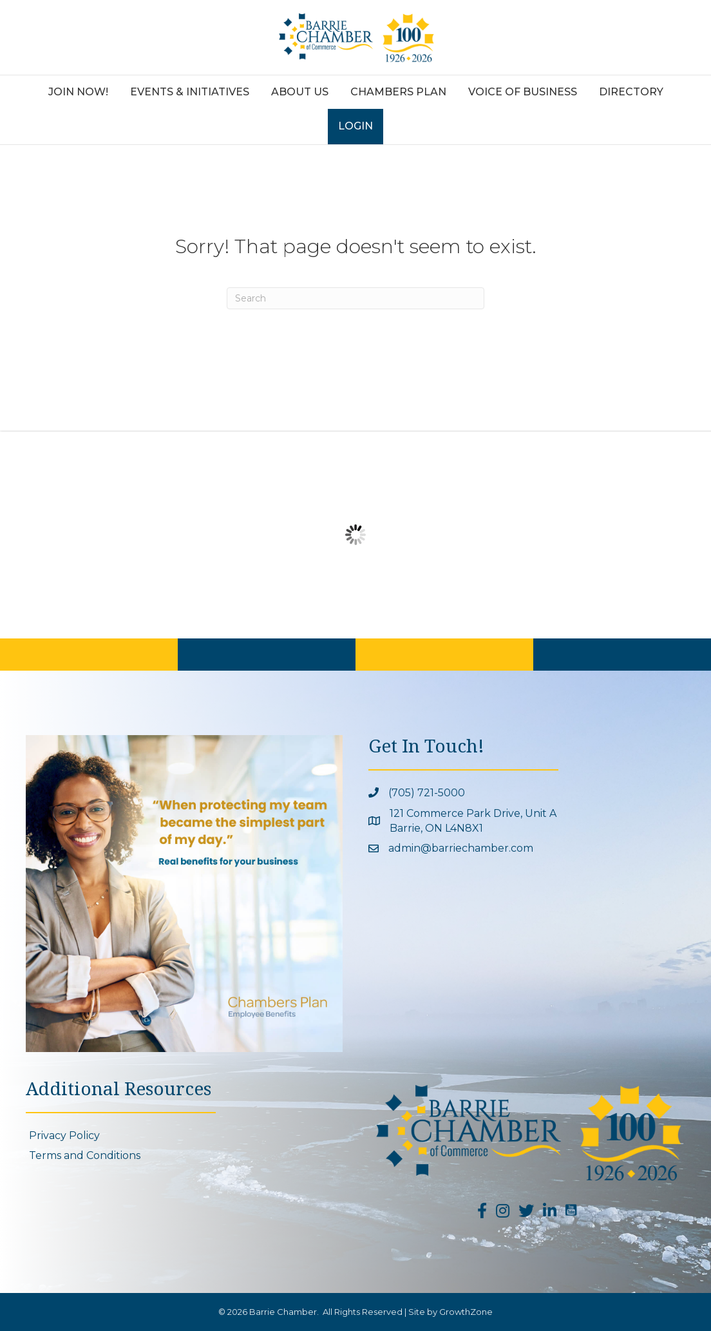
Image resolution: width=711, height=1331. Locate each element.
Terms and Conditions (84, 1155)
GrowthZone (466, 1312)
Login (355, 126)
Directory (631, 92)
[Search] (355, 298)
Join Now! (78, 92)
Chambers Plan (398, 92)
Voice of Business (522, 92)
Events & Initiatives (189, 92)
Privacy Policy (64, 1135)
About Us (299, 92)
